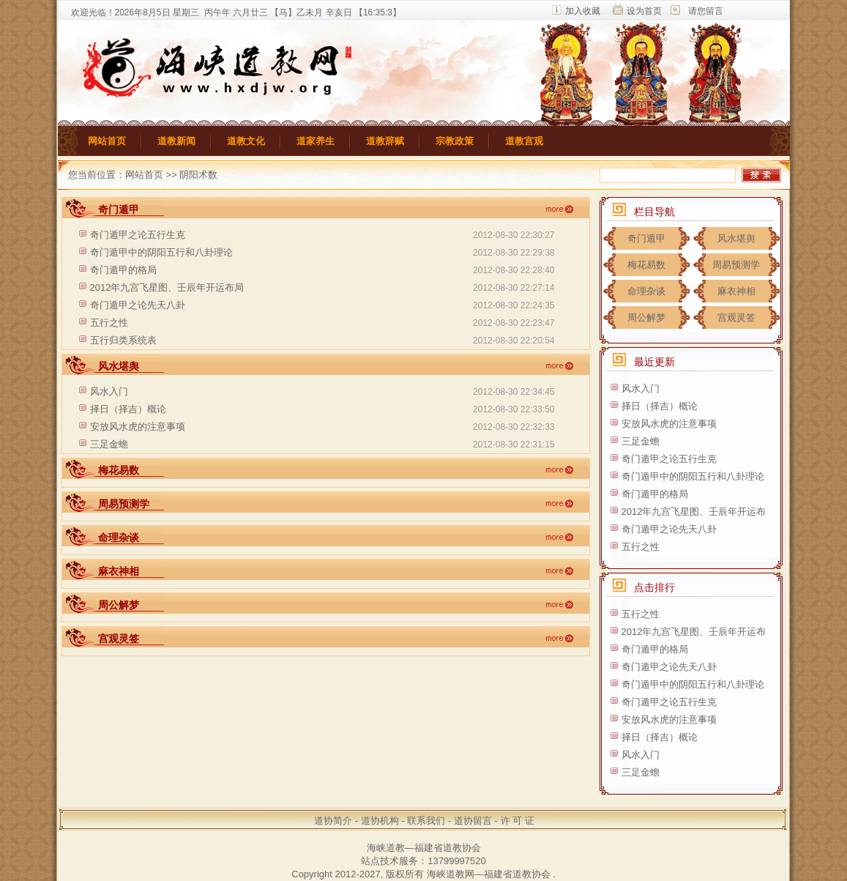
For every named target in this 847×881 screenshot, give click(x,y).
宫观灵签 (736, 317)
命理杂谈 (646, 291)
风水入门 (109, 391)
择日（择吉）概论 (128, 409)
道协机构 (380, 820)
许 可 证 (517, 820)
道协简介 (333, 820)
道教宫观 (524, 140)
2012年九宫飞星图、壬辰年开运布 (694, 511)
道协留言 (473, 820)
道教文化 (246, 140)
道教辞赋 (385, 140)
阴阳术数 (198, 174)
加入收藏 (582, 11)
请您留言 (705, 11)
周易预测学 (736, 264)
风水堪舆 (736, 238)
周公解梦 (646, 317)
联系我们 (426, 820)
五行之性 (109, 322)
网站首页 (107, 140)
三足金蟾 (109, 444)
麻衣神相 (736, 291)
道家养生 (315, 140)
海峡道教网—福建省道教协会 (489, 874)
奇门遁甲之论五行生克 (137, 234)
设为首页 (644, 11)
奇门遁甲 (646, 238)
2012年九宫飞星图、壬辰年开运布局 (167, 287)
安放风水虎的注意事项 (137, 426)
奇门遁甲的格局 (123, 269)
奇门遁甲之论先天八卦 (137, 305)
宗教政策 (455, 140)
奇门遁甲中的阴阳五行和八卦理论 (161, 252)
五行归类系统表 (123, 340)
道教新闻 (176, 140)
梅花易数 (646, 264)
